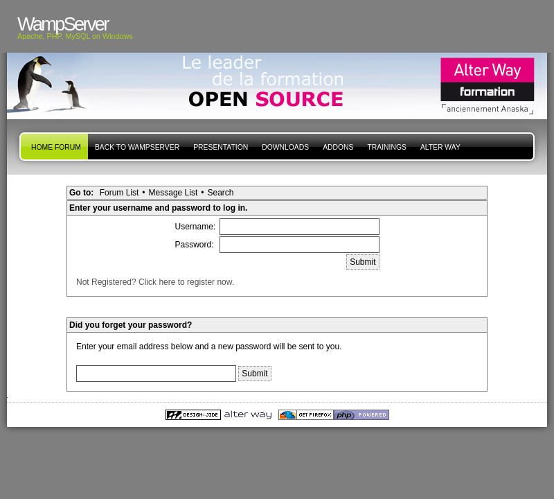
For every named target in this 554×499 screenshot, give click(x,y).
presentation (220, 147)
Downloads (285, 147)
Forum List (119, 193)
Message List (173, 193)
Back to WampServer (137, 147)
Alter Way (440, 147)
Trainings (386, 147)
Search (220, 193)
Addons (338, 147)
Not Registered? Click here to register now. (155, 282)
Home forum (56, 147)
